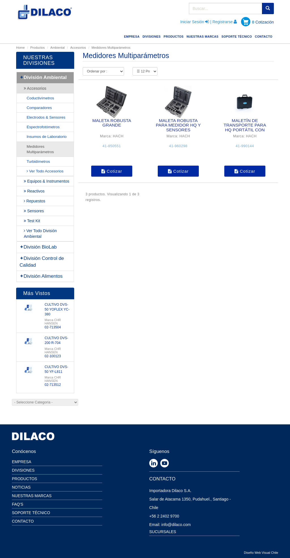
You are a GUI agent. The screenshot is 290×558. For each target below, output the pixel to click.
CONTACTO (264, 35)
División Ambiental (43, 77)
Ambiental (57, 47)
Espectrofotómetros (43, 127)
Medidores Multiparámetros (40, 149)
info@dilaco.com (176, 524)
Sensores (34, 211)
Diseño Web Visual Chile (261, 552)
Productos (37, 47)
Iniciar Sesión (192, 22)
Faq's (17, 504)
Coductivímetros (40, 98)
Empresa (21, 461)
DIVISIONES (152, 35)
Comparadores (39, 108)
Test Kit (32, 221)
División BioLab (38, 247)
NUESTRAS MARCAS (203, 35)
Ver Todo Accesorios (45, 171)
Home (20, 47)
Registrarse (222, 22)
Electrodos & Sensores (46, 117)
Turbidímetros (38, 161)
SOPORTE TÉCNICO (237, 35)
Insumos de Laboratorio (47, 136)
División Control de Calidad (42, 262)
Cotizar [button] (111, 171)
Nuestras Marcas (32, 495)
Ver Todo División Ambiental (40, 233)
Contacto (23, 521)
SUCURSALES (162, 531)
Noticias (21, 487)
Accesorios (78, 47)
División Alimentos (41, 276)
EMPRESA (132, 35)
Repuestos (34, 201)
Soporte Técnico (31, 512)
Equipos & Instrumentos (46, 181)
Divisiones (23, 470)
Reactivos (34, 191)
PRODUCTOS (174, 35)
